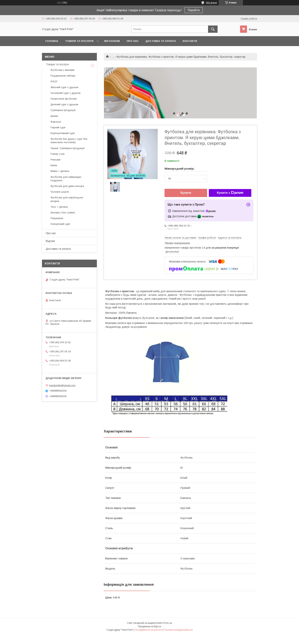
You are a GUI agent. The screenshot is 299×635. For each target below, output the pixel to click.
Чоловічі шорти (60, 191)
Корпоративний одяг (63, 133)
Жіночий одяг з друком (64, 87)
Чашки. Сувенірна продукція (67, 148)
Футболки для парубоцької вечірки (67, 199)
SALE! (54, 81)
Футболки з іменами (62, 70)
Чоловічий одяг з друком (65, 93)
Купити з (230, 193)
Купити (186, 192)
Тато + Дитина (59, 206)
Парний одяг (58, 127)
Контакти (190, 41)
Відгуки (50, 241)
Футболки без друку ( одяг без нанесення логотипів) (69, 140)
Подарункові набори (63, 75)
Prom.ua (167, 623)
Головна (51, 41)
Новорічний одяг (60, 224)
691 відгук (211, 2)
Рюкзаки (55, 159)
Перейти (194, 10)
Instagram (112, 41)
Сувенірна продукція (63, 110)
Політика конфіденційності (178, 630)
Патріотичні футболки (64, 98)
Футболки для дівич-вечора (67, 186)
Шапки (54, 116)
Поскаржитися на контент (148, 630)
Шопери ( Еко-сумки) (63, 212)
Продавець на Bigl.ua (149, 626)
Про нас (133, 41)
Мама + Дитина (60, 171)
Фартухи (56, 121)
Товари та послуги (79, 41)
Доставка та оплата (160, 41)
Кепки (54, 165)
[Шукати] (213, 29)
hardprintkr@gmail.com (62, 385)
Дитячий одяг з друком (64, 104)
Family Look (58, 153)
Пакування (57, 218)
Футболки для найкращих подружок (66, 179)
